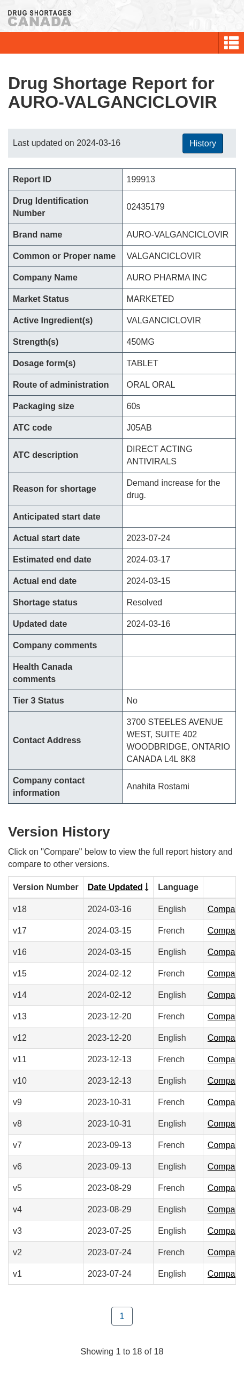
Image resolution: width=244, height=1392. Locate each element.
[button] (231, 43)
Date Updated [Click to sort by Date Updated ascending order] (115, 887)
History (202, 143)
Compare (225, 909)
